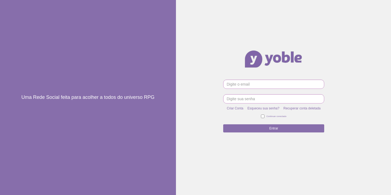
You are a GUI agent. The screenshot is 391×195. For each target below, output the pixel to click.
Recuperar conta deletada (302, 108)
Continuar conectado (273, 116)
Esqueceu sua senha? (263, 108)
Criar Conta (235, 108)
